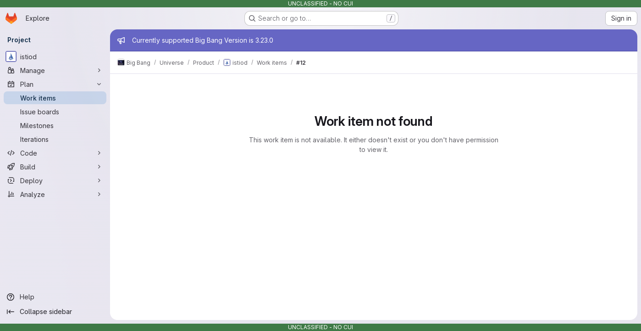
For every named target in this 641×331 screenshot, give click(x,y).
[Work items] (55, 97)
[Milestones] (55, 125)
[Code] (55, 152)
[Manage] (55, 70)
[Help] (55, 297)
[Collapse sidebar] (55, 311)
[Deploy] (55, 180)
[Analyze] (55, 194)
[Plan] (55, 84)
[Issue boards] (55, 111)
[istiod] (55, 56)
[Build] (55, 166)
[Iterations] (55, 139)
